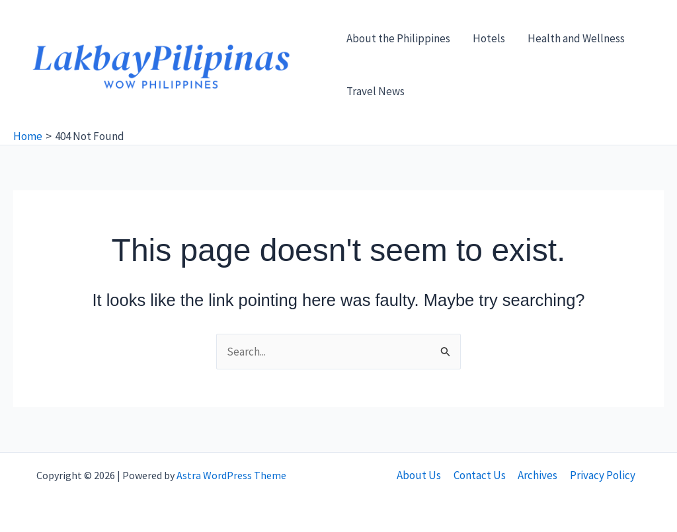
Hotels (489, 38)
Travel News (375, 91)
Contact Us (480, 475)
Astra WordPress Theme (231, 475)
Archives (537, 475)
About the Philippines (398, 38)
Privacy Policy (601, 475)
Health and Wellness (576, 38)
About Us (421, 475)
